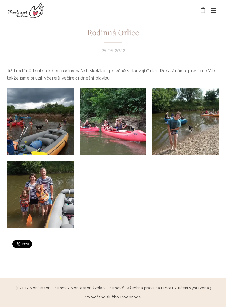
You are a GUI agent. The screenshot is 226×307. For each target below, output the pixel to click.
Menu (213, 10)
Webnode (131, 297)
